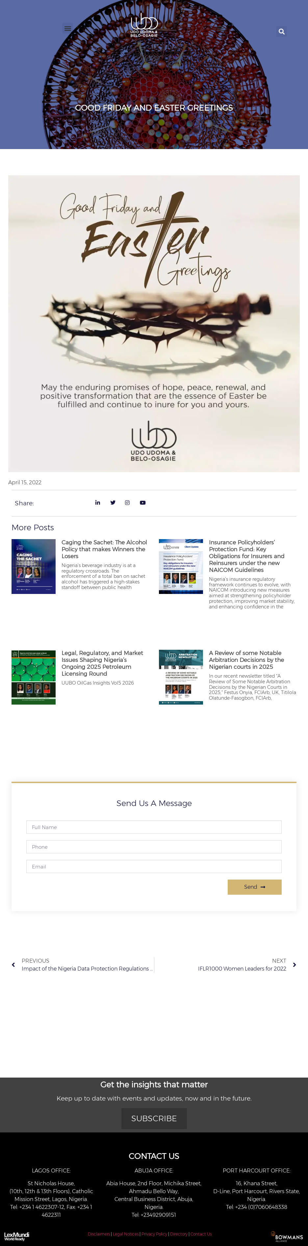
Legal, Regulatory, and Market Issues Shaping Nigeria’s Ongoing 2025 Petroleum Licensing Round (102, 663)
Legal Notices (126, 1234)
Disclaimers (99, 1234)
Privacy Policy (154, 1234)
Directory (179, 1234)
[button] (67, 28)
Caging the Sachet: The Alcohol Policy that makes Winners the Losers (104, 549)
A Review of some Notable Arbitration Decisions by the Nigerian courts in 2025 (246, 660)
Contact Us (201, 1234)
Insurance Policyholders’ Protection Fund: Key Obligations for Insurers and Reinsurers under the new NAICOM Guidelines (247, 556)
